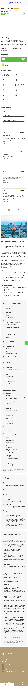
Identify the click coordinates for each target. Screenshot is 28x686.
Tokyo (2, 6)
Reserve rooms (21, 684)
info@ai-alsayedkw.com (10, 669)
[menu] (26, 2)
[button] (3, 25)
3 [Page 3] (13, 209)
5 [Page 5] (18, 209)
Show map (7, 684)
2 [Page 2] (11, 209)
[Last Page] (23, 210)
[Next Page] (21, 210)
